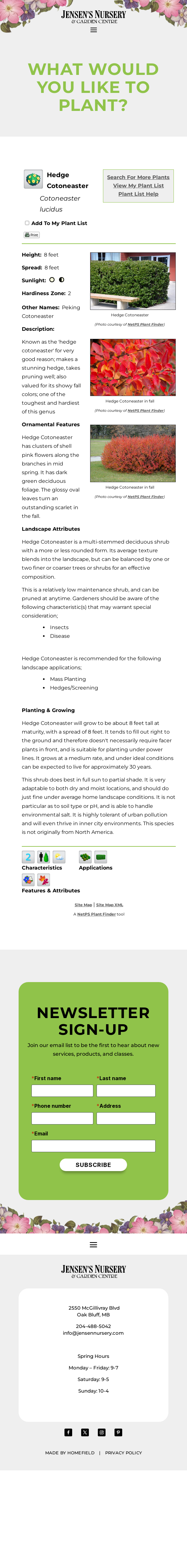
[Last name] (126, 1091)
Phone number (52, 1106)
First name (47, 1078)
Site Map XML (109, 904)
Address (110, 1106)
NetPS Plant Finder (146, 324)
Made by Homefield (70, 1452)
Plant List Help (138, 194)
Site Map (83, 904)
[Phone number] (62, 1118)
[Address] (126, 1118)
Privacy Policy (123, 1452)
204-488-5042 (93, 1326)
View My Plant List (138, 186)
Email (41, 1133)
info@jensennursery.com (93, 1333)
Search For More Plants (138, 177)
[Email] (93, 1146)
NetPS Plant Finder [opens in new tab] (96, 914)
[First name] (62, 1091)
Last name (112, 1078)
